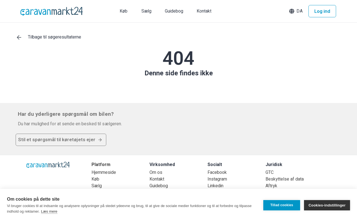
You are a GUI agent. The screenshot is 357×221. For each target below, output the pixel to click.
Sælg (96, 185)
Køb (95, 179)
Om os (155, 172)
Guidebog (158, 185)
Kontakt (156, 179)
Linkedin (215, 185)
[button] (296, 11)
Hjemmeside (103, 172)
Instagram (217, 179)
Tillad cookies (281, 205)
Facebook (217, 172)
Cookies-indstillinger (327, 205)
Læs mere (49, 211)
